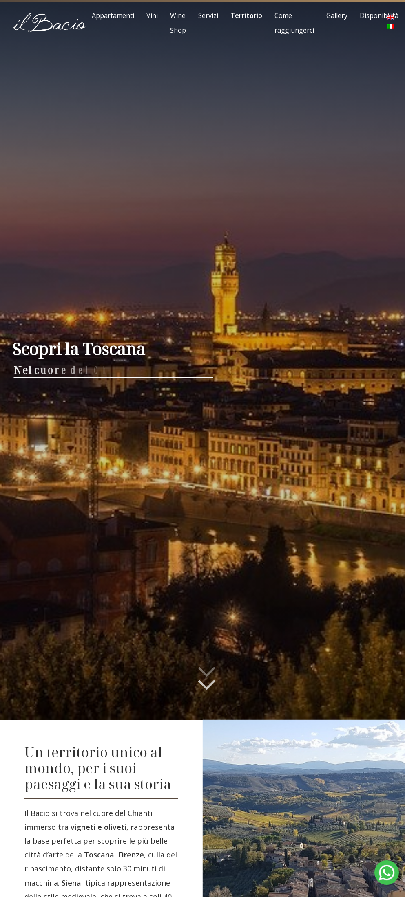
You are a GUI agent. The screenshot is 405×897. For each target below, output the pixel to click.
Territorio (246, 15)
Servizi (208, 15)
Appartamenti (113, 15)
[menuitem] (390, 17)
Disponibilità (379, 15)
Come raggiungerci (294, 23)
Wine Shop (178, 23)
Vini (152, 15)
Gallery (336, 15)
